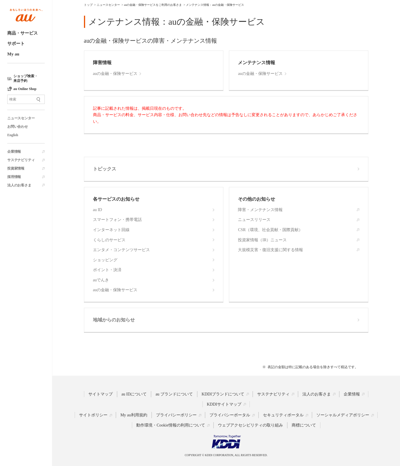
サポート (16, 43)
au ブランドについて (174, 394)
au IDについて (134, 394)
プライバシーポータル (229, 415)
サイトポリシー (93, 415)
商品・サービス (22, 33)
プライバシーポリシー (176, 415)
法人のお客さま (19, 185)
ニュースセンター (21, 118)
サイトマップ (100, 394)
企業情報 (14, 152)
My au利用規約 (133, 415)
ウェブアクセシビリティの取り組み (250, 425)
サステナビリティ (21, 160)
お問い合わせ (17, 127)
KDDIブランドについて (223, 394)
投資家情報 (15, 168)
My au (13, 54)
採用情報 (14, 177)
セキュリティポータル (283, 415)
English (12, 135)
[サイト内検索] (26, 99)
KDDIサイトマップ (224, 404)
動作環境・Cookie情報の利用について (170, 425)
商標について (304, 425)
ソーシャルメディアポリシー (342, 415)
